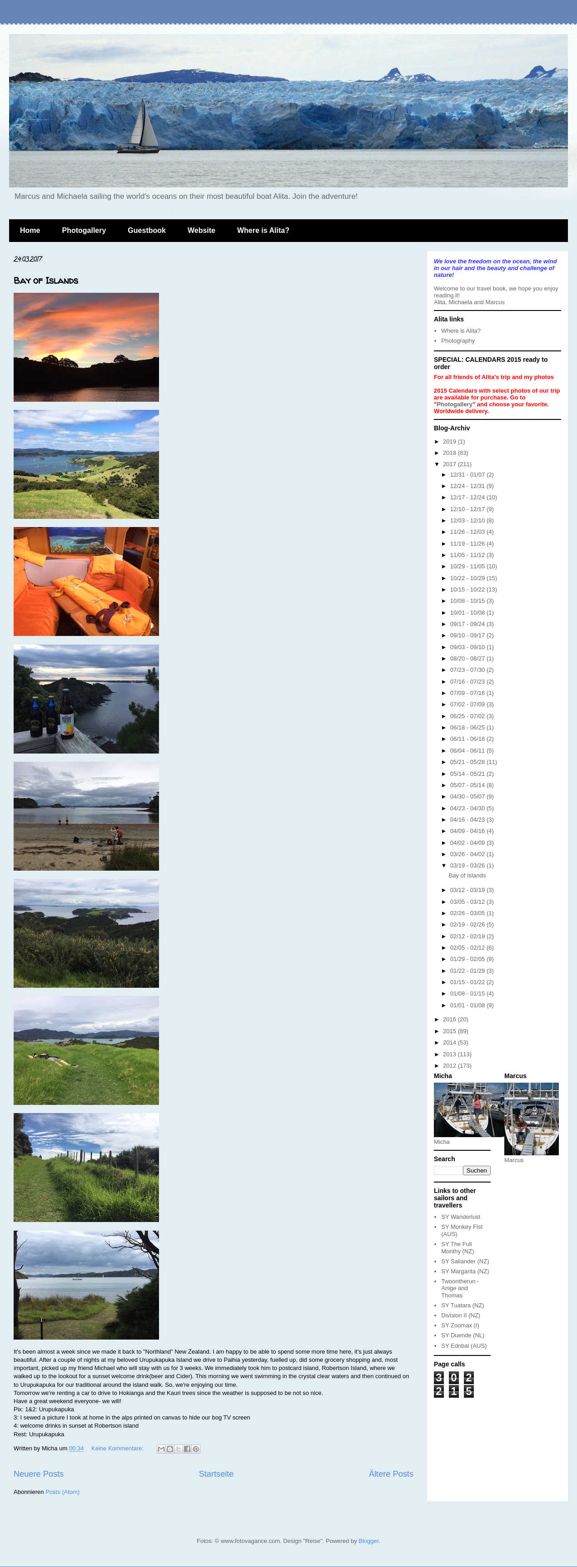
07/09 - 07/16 (468, 693)
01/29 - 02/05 (468, 959)
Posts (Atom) (62, 1491)
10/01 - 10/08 (468, 612)
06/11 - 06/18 (468, 738)
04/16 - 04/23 (468, 819)
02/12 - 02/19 (468, 936)
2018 (450, 452)
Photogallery (84, 230)
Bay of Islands (46, 280)
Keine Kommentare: (118, 1448)
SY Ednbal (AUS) (464, 1345)
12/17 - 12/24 (468, 497)
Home (30, 230)
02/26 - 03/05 (468, 913)
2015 (450, 1031)
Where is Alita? (263, 230)
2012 (450, 1065)
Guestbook (147, 230)
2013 (450, 1054)
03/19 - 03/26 (468, 865)
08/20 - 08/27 (468, 658)
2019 (450, 441)
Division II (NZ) (460, 1315)
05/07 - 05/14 (468, 785)
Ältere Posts (391, 1473)
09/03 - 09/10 (468, 647)
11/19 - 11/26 (468, 543)
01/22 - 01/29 (468, 970)
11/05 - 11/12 (468, 555)
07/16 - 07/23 (468, 681)
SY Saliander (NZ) (465, 1261)
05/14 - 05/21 (468, 773)
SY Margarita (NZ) (465, 1271)
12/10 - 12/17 (468, 509)
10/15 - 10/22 (468, 589)
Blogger (368, 1540)
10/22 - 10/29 (468, 578)
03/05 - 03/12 (468, 901)
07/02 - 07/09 (468, 704)
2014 (450, 1042)
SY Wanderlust (460, 1216)
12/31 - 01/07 (468, 474)
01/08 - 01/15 (468, 993)
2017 (450, 464)
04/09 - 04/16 (468, 831)
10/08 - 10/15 (468, 600)
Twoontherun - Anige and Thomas (460, 1288)
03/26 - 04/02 (468, 854)
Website (201, 230)
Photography (458, 340)
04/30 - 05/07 (468, 796)
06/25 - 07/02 (468, 716)
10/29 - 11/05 (468, 566)
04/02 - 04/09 (468, 842)
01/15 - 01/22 (468, 982)
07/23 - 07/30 (468, 669)
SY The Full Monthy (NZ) (457, 1248)
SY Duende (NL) (462, 1335)
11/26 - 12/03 (468, 531)
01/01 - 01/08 (468, 1005)
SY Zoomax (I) (460, 1325)
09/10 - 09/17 (468, 635)
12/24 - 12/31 (468, 486)
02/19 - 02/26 (468, 924)
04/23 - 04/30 (468, 808)
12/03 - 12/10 (468, 520)
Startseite (216, 1473)
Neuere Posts (39, 1473)
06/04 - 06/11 (468, 750)
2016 (450, 1019)
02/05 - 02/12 (468, 947)
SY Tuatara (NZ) (462, 1305)
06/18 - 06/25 (468, 727)
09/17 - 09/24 (468, 624)
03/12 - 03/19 (468, 890)
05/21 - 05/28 (468, 762)
